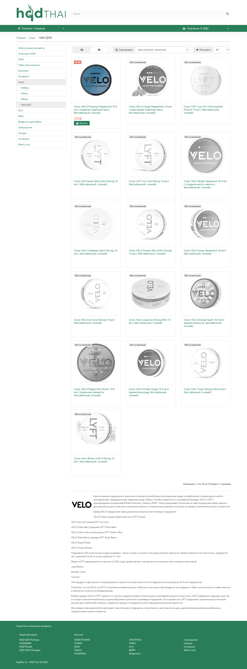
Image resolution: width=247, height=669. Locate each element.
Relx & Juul (24, 144)
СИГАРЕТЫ (133, 639)
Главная (21, 37)
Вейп (21, 116)
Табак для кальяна (29, 65)
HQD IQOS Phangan (28, 650)
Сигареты (23, 76)
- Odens (23, 93)
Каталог (41, 27)
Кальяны (23, 70)
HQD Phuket (24, 646)
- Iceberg (23, 87)
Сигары (22, 133)
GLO (20, 110)
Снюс (32, 37)
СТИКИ (76, 643)
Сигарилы (24, 138)
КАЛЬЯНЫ (78, 653)
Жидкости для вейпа (30, 121)
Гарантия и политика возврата (33, 626)
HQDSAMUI (23, 643)
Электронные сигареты (31, 48)
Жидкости (133, 653)
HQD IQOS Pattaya (27, 639)
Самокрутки (25, 127)
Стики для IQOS (27, 53)
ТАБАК (76, 650)
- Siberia (23, 99)
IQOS (21, 59)
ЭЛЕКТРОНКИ (80, 639)
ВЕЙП (130, 650)
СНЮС (131, 643)
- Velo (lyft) (24, 104)
